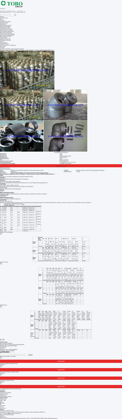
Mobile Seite (3, 417)
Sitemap (2, 416)
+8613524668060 (12, 349)
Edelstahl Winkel (4, 394)
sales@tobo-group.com (15, 413)
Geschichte (2, 405)
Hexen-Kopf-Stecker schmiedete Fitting (9, 372)
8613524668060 (10, 350)
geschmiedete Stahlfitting (6, 343)
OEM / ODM (3, 400)
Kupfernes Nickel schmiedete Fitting (8, 363)
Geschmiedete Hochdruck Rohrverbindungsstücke (12, 344)
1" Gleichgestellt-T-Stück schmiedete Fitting (10, 388)
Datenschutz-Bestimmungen (7, 414)
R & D (1, 401)
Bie (1, 404)
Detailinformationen (5, 168)
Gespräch (58, 166)
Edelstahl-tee (3, 395)
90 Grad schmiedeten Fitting (7, 380)
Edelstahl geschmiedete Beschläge (8, 345)
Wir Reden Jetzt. (4, 18)
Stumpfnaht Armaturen (5, 392)
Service (2, 407)
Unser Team (3, 408)
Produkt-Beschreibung (5, 169)
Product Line (3, 399)
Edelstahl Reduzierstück (6, 396)
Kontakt (30, 355)
